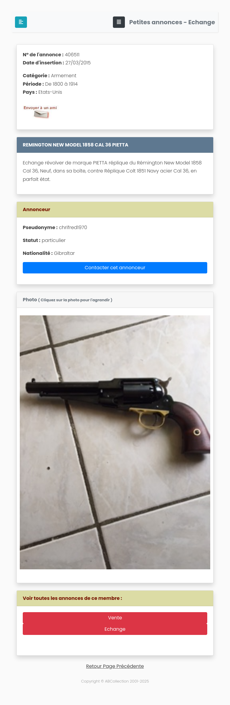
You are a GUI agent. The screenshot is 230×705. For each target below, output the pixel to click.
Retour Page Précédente (115, 666)
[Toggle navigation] (119, 22)
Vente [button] (115, 617)
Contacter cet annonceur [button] (115, 267)
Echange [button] (115, 629)
